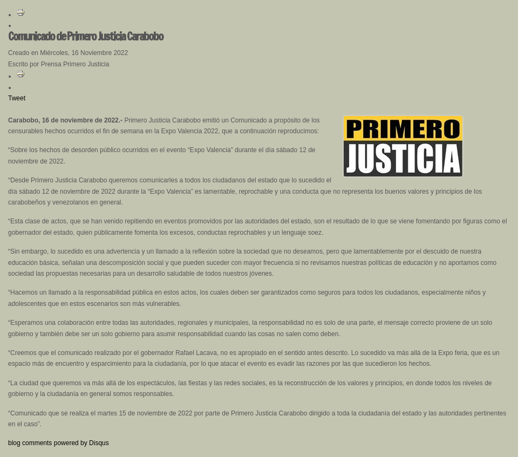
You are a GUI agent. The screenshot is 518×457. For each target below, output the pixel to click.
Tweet (16, 98)
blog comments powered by (58, 443)
